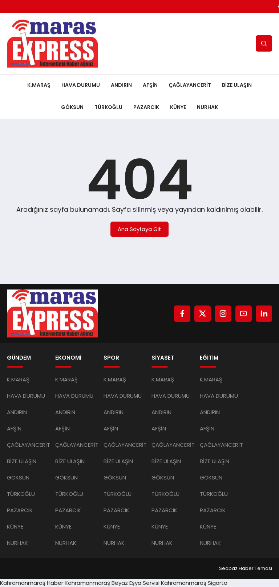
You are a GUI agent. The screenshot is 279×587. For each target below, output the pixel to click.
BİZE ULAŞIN (237, 85)
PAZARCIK (146, 107)
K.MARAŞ (38, 85)
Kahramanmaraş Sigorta (194, 583)
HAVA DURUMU (80, 85)
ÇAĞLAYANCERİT (190, 85)
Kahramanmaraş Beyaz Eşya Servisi (112, 583)
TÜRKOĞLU (108, 107)
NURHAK (207, 107)
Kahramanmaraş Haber (31, 583)
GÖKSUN (72, 107)
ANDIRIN (121, 85)
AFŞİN (150, 85)
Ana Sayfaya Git (139, 229)
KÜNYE (178, 107)
